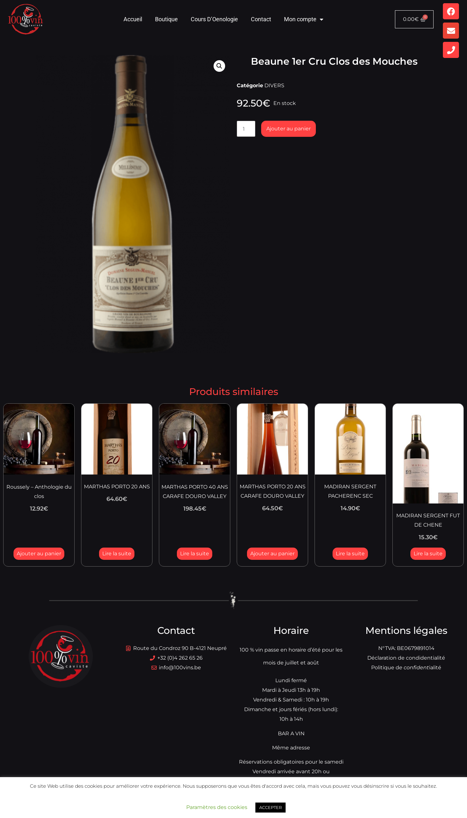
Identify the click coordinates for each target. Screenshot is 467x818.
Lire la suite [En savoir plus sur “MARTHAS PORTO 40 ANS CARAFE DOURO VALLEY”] (194, 553)
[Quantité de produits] (246, 129)
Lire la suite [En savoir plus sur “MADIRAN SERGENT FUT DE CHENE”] (428, 553)
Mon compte (303, 19)
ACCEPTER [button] (270, 807)
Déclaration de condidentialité (406, 658)
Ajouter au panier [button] (39, 553)
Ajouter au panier (288, 129)
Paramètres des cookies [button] (216, 807)
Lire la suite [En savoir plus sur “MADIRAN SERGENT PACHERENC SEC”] (350, 553)
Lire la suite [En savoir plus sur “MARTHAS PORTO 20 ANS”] (116, 553)
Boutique (166, 19)
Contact (261, 19)
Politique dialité (406, 667)
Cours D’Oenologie (214, 19)
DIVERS (274, 85)
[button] (219, 66)
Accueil (133, 19)
